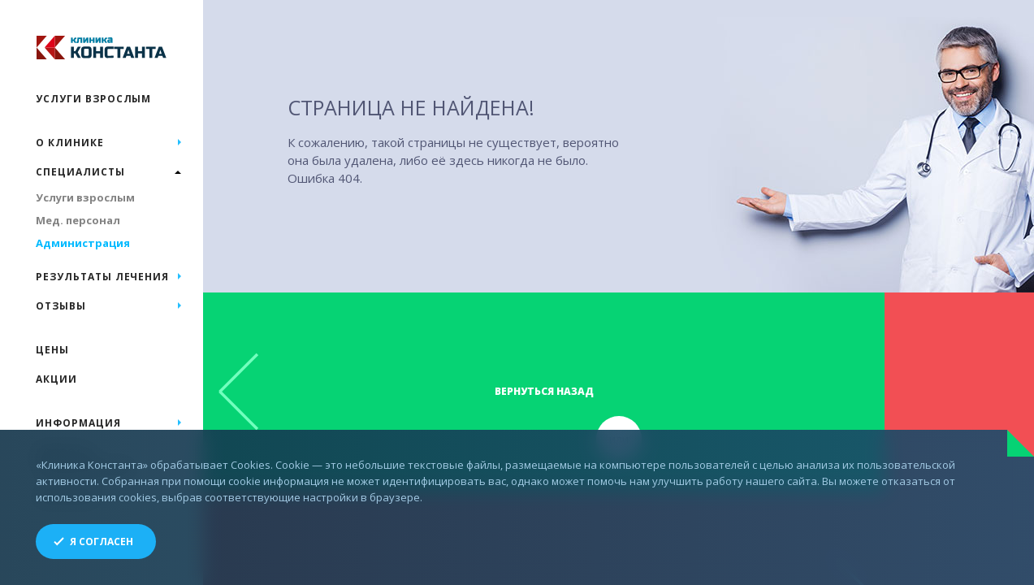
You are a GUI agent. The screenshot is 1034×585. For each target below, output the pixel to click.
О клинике (70, 143)
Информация (78, 423)
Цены (52, 350)
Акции (56, 379)
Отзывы (61, 306)
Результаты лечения (102, 277)
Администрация (83, 243)
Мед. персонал (78, 220)
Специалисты (80, 172)
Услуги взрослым (93, 99)
